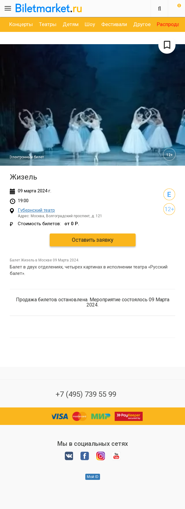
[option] (21, 24)
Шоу (90, 24)
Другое (142, 24)
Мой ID (92, 477)
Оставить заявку (93, 240)
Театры (47, 24)
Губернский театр (36, 210)
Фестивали (114, 24)
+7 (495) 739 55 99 (86, 394)
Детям (71, 24)
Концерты (21, 24)
